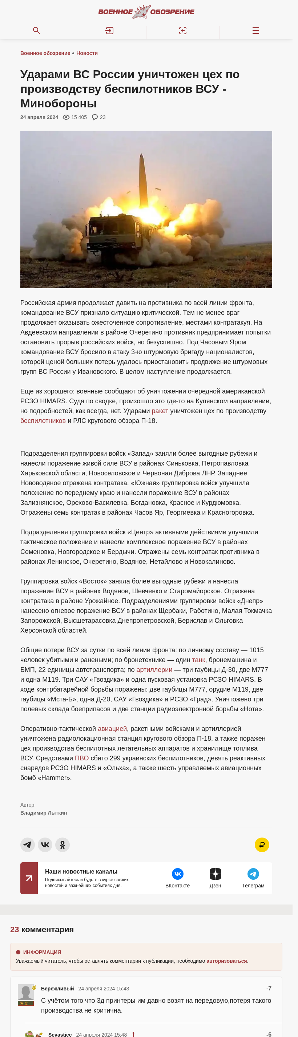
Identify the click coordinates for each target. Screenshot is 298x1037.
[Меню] (256, 30)
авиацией (112, 728)
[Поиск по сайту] (36, 30)
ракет (160, 411)
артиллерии (154, 669)
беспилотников (43, 420)
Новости (87, 53)
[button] (109, 30)
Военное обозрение (45, 53)
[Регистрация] (183, 30)
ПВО (82, 758)
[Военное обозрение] (146, 11)
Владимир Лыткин (43, 813)
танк (198, 660)
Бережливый (57, 989)
